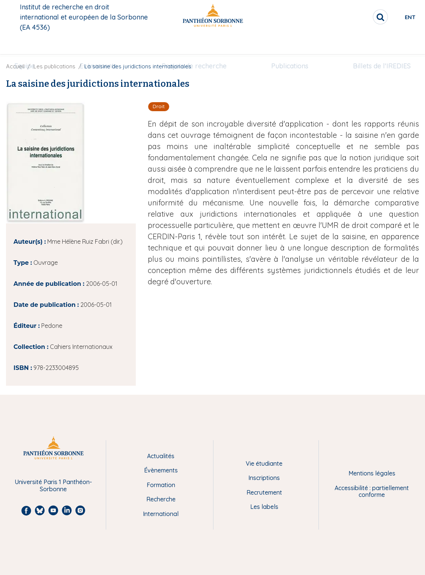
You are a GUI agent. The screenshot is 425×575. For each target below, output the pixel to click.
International (161, 513)
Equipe (34, 43)
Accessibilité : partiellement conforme (372, 491)
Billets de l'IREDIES (372, 43)
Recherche (161, 499)
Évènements (161, 470)
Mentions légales (371, 473)
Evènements (103, 43)
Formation (161, 484)
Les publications (54, 66)
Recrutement (264, 492)
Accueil (15, 66)
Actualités (160, 456)
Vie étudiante (264, 463)
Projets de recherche (194, 43)
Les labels (264, 506)
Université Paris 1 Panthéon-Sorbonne (53, 485)
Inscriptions (264, 477)
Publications (284, 43)
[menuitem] (34, 44)
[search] (352, 16)
